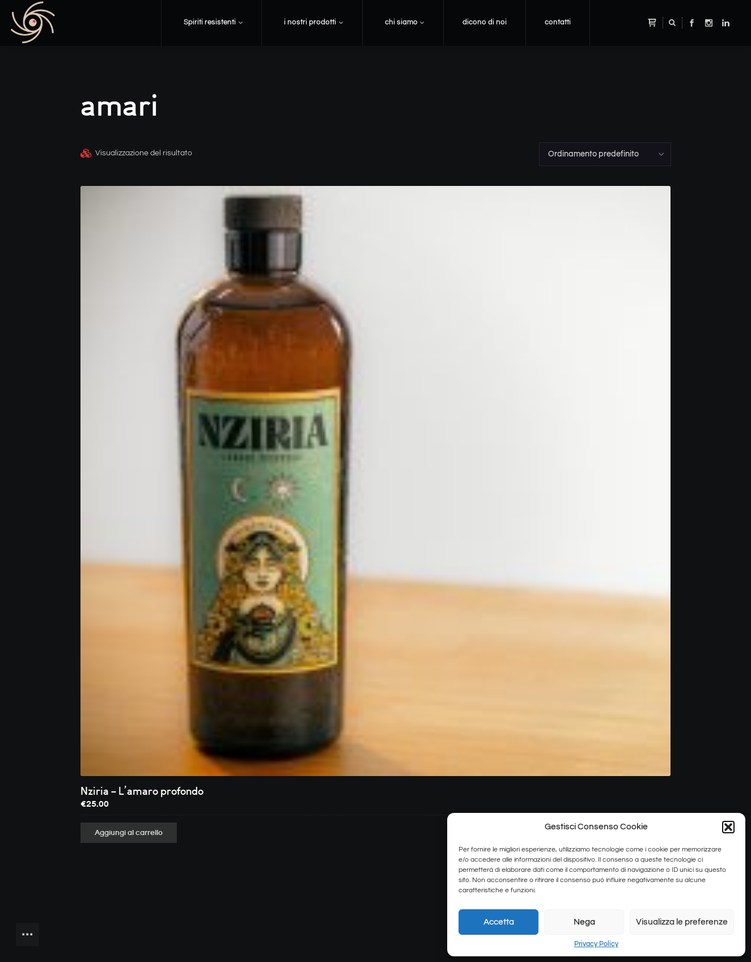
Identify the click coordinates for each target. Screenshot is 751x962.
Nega (584, 922)
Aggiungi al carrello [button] (129, 833)
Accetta (498, 922)
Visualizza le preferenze (682, 922)
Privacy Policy (596, 943)
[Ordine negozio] (605, 154)
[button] (728, 827)
